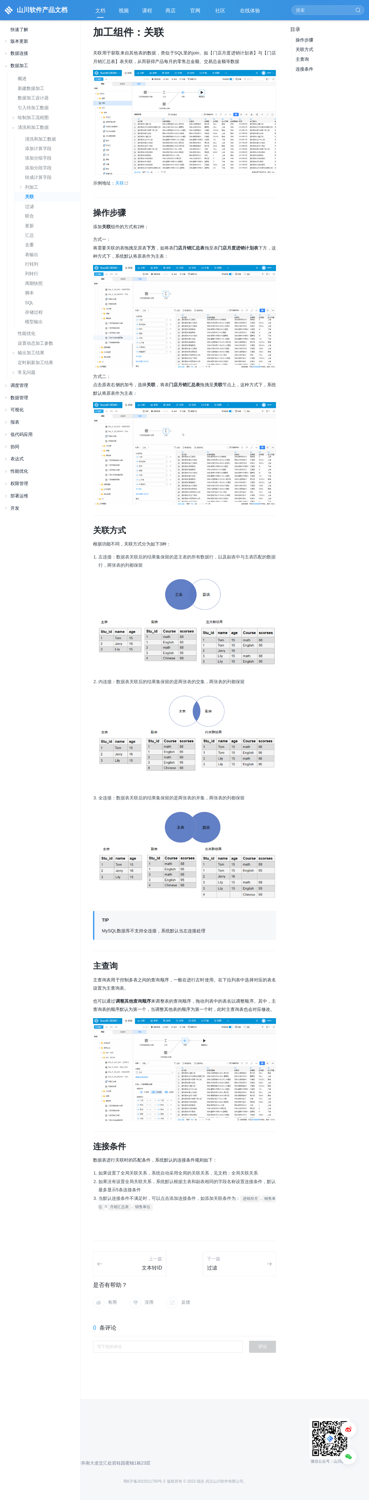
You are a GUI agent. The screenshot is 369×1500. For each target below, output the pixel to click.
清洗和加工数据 (40, 139)
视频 (124, 10)
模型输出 (34, 321)
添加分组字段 (38, 158)
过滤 (29, 206)
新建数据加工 (31, 88)
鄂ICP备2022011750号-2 (144, 1481)
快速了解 (19, 29)
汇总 (29, 235)
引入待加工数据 (33, 107)
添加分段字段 (38, 168)
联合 (29, 216)
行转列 (31, 264)
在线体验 (250, 13)
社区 (221, 13)
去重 (29, 245)
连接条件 (304, 69)
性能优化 (26, 333)
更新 (29, 226)
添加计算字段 (38, 148)
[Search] (327, 10)
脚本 (29, 293)
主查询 (302, 59)
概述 (22, 78)
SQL (29, 302)
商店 (171, 13)
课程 (147, 10)
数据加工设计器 (33, 97)
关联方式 (304, 49)
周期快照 (34, 283)
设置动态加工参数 (35, 343)
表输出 (31, 254)
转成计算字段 (38, 177)
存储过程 (34, 312)
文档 (100, 10)
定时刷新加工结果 (35, 362)
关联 (29, 196)
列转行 (31, 273)
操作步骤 (304, 39)
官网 (196, 13)
